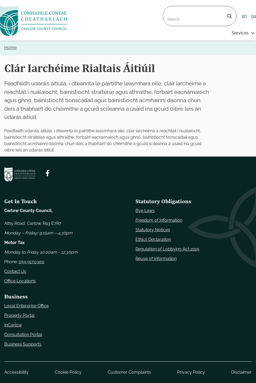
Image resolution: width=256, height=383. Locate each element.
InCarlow (13, 325)
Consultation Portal (23, 334)
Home (10, 47)
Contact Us (15, 271)
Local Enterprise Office (26, 305)
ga (253, 15)
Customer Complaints (129, 372)
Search (170, 9)
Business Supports (22, 344)
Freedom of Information (158, 220)
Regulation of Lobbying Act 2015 (167, 249)
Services (240, 32)
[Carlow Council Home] (19, 174)
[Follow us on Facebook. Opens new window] (47, 173)
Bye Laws (145, 210)
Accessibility (16, 372)
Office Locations (20, 281)
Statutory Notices (152, 229)
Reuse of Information (156, 258)
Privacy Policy (191, 372)
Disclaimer (241, 372)
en (244, 15)
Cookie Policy (68, 372)
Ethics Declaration (153, 239)
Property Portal (19, 315)
